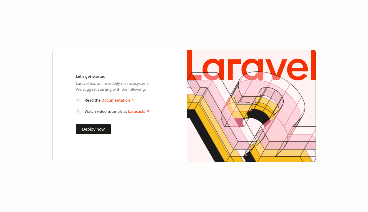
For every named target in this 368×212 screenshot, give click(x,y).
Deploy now (93, 129)
